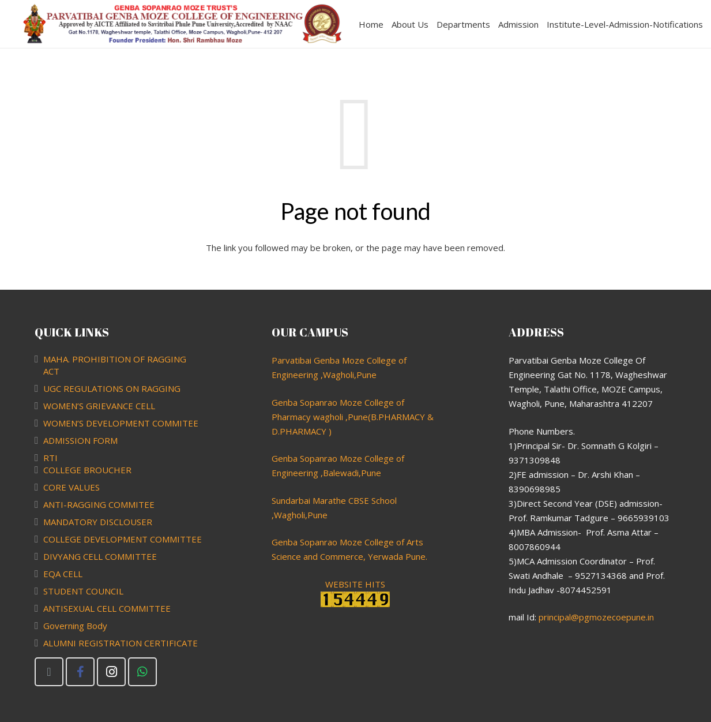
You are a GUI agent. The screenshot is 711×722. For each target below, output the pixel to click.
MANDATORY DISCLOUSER (97, 522)
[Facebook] (80, 671)
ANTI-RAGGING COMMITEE (99, 504)
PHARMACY (303, 431)
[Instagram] (111, 671)
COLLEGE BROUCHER (87, 470)
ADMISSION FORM (80, 440)
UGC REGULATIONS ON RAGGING (111, 388)
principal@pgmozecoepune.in (596, 617)
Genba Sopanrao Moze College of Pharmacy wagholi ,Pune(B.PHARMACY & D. (353, 416)
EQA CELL (62, 573)
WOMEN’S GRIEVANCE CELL (99, 405)
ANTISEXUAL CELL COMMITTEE (107, 608)
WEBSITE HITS (355, 592)
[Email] (49, 671)
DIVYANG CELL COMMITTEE (100, 556)
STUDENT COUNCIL (83, 591)
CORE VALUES (71, 487)
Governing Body (75, 625)
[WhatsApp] (142, 671)
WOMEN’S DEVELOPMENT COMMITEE (120, 423)
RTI (50, 457)
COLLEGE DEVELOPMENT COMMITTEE (122, 539)
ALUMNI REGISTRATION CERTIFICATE (120, 643)
